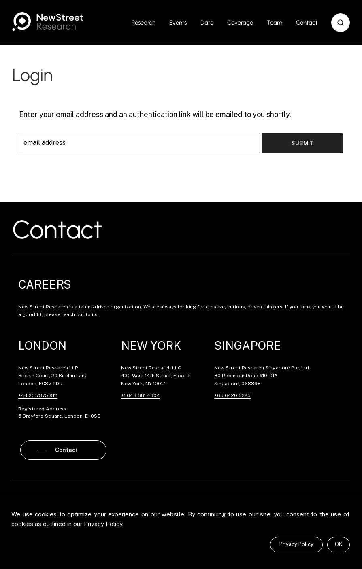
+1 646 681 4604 (140, 395)
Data (207, 22)
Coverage (240, 22)
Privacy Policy (296, 544)
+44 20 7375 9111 (37, 395)
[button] (340, 22)
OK (338, 544)
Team (274, 22)
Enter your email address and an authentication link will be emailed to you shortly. (155, 114)
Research (143, 22)
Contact (306, 22)
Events (178, 22)
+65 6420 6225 (232, 395)
